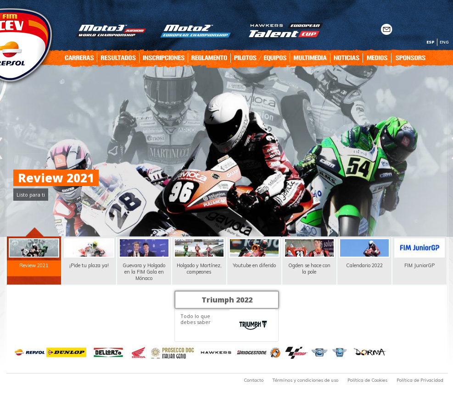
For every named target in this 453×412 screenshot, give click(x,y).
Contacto (253, 380)
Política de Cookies (367, 380)
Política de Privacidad (420, 380)
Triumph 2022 (226, 300)
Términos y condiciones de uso (305, 380)
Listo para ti (31, 194)
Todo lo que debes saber (195, 319)
